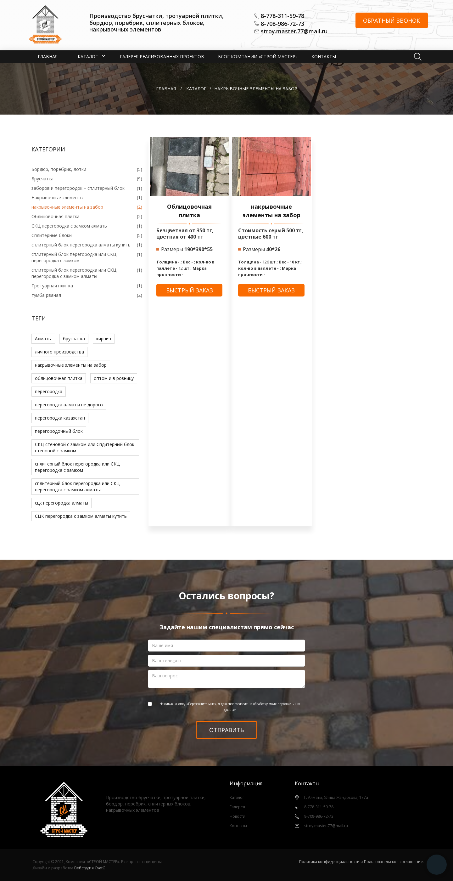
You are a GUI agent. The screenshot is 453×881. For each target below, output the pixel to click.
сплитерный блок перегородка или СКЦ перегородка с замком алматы (77, 486)
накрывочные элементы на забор (71, 365)
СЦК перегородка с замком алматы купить (81, 516)
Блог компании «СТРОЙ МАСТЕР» (258, 56)
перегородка (48, 391)
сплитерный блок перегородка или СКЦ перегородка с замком (77, 467)
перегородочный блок (59, 431)
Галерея (237, 807)
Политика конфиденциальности (329, 861)
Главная (48, 56)
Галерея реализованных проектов (162, 56)
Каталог (237, 797)
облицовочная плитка (58, 378)
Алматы (43, 339)
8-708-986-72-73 (282, 23)
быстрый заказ (189, 290)
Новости (237, 816)
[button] (87, 56)
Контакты (323, 56)
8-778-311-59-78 (282, 16)
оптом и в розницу (114, 378)
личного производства (59, 352)
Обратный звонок (391, 20)
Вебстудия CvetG (89, 868)
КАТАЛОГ (196, 89)
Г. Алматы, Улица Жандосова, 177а (336, 797)
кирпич (103, 339)
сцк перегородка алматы (61, 503)
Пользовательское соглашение (393, 861)
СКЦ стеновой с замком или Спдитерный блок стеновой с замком (84, 447)
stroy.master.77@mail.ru (294, 31)
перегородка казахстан (60, 418)
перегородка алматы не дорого (69, 405)
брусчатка (74, 339)
